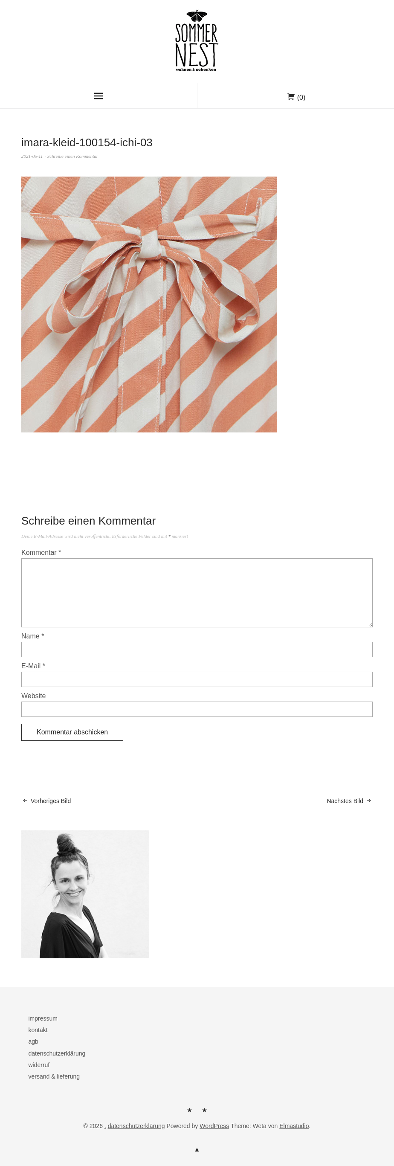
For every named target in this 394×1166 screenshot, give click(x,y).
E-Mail (33, 666)
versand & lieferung (54, 1076)
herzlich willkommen (189, 1113)
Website (33, 695)
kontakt (37, 1030)
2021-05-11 (32, 156)
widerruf (38, 1065)
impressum (42, 1018)
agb (33, 1041)
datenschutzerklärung (56, 1053)
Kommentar (41, 552)
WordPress (214, 1125)
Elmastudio (294, 1125)
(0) (301, 97)
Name (32, 636)
